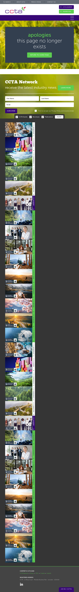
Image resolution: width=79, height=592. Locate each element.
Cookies (42, 573)
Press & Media (36, 2)
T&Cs (37, 573)
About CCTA (21, 2)
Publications (49, 117)
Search (6, 2)
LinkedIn (48, 573)
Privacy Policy (56, 111)
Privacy (32, 573)
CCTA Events (23, 117)
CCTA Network (24, 573)
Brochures (36, 117)
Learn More (66, 88)
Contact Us (51, 2)
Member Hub (67, 11)
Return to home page (39, 55)
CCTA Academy (67, 7)
